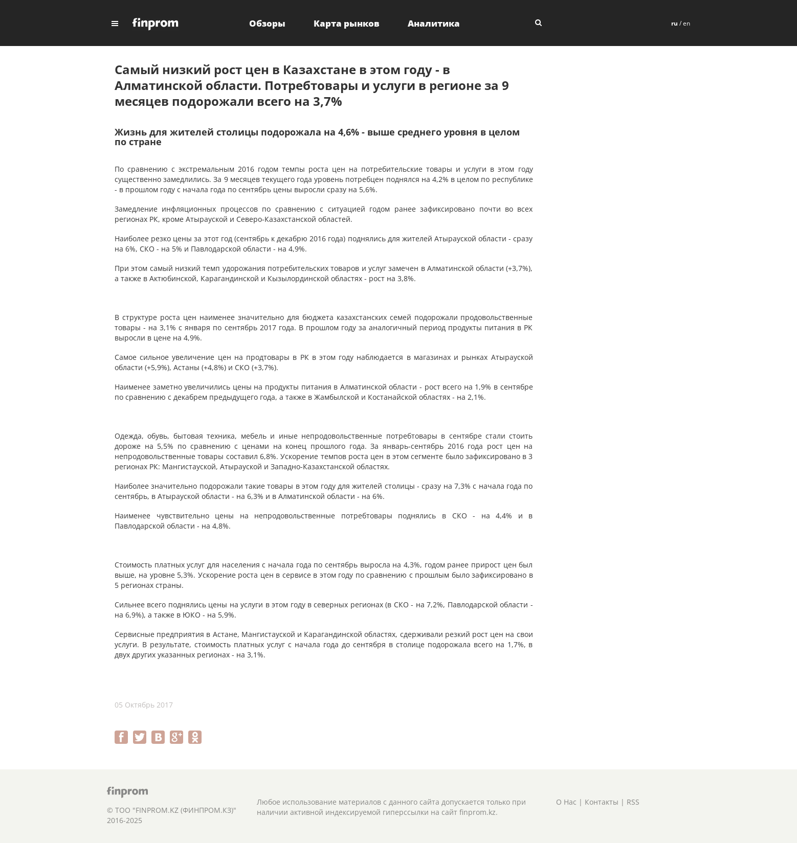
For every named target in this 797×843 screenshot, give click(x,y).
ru (674, 23)
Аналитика (434, 23)
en (686, 23)
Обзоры (267, 23)
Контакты (601, 802)
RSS (633, 802)
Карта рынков (347, 23)
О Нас (566, 802)
